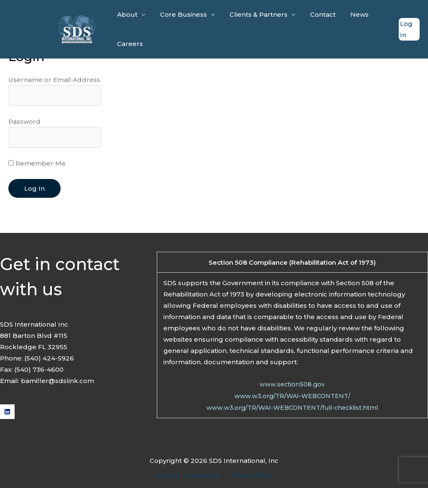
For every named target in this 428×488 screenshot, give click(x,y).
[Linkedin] (7, 413)
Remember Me (37, 165)
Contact (316, 14)
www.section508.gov (292, 386)
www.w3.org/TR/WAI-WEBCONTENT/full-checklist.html (292, 409)
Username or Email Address (54, 80)
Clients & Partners (253, 14)
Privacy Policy (251, 477)
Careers (129, 44)
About (126, 14)
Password (24, 122)
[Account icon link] (408, 29)
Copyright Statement (189, 477)
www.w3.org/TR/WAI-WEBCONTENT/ (292, 397)
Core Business (180, 14)
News (350, 14)
